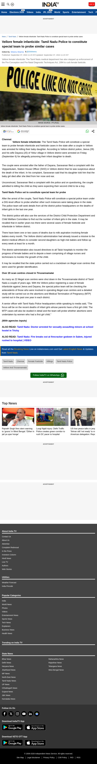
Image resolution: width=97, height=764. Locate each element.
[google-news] (36, 713)
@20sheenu (32, 52)
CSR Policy (62, 757)
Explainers (6, 626)
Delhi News (6, 663)
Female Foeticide (35, 361)
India (38, 12)
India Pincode (7, 586)
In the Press (7, 551)
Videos (30, 12)
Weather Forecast (9, 583)
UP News (5, 684)
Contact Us (6, 537)
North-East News (9, 677)
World (57, 12)
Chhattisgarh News (9, 688)
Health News (7, 633)
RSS (78, 757)
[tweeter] (11, 713)
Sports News (7, 619)
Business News (8, 630)
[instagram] (17, 713)
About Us (5, 540)
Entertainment (79, 12)
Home (4, 12)
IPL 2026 (47, 12)
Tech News (6, 623)
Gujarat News (7, 692)
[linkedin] (30, 713)
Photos (5, 608)
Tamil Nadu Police (64, 361)
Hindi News (6, 558)
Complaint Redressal (10, 547)
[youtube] (24, 713)
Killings (50, 361)
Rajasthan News (55, 663)
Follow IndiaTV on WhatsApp (48, 375)
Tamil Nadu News (9, 681)
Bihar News (6, 659)
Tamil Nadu (12, 37)
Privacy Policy (49, 757)
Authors (5, 566)
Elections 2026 (17, 12)
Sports (66, 12)
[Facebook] (4, 713)
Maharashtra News (56, 659)
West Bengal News (56, 670)
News (4, 37)
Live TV (5, 562)
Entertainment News (10, 615)
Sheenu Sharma (17, 52)
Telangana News (55, 666)
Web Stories (7, 569)
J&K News (6, 695)
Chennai (20, 361)
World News (7, 604)
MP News (6, 673)
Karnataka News (8, 699)
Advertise (5, 544)
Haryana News (8, 666)
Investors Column (9, 555)
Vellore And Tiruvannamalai (15, 367)
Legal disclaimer (33, 757)
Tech (90, 12)
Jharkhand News (8, 670)
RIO (71, 757)
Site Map (20, 757)
